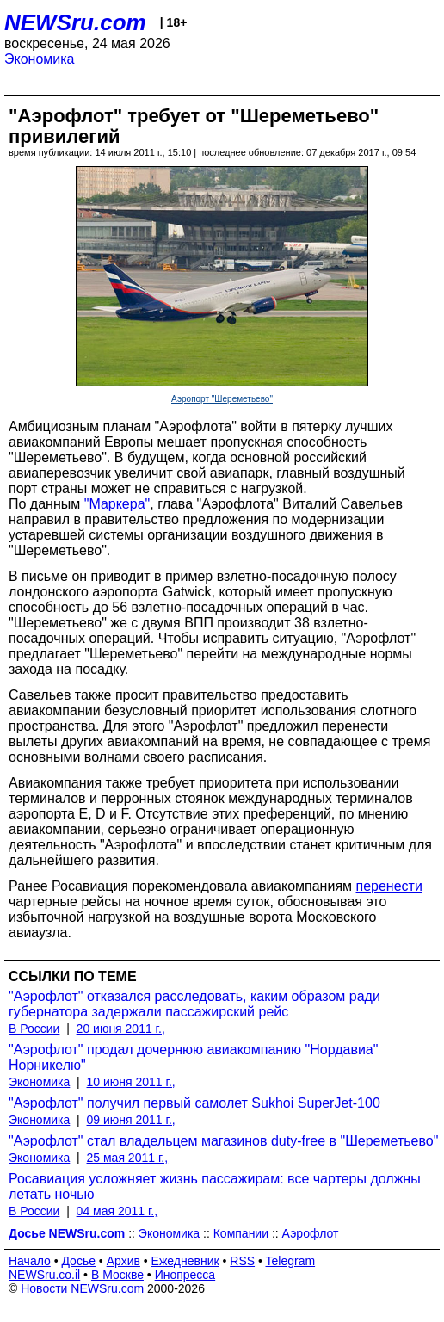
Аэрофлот (310, 1233)
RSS (242, 1261)
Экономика (39, 59)
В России (34, 1028)
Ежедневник (185, 1261)
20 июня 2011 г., (121, 1028)
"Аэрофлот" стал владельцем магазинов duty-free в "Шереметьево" (223, 1141)
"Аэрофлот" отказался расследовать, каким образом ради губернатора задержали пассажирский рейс (194, 1004)
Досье (78, 1261)
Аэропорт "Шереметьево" (222, 399)
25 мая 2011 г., (128, 1157)
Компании (240, 1233)
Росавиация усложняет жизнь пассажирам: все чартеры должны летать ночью (215, 1186)
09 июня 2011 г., (131, 1120)
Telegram (291, 1261)
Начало (30, 1261)
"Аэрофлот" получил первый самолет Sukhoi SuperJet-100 (194, 1103)
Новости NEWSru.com (82, 1288)
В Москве (117, 1275)
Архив (123, 1261)
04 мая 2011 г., (117, 1211)
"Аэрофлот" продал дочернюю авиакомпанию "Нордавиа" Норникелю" (193, 1057)
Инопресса (185, 1275)
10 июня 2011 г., (131, 1082)
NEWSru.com (75, 22)
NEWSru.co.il (44, 1275)
